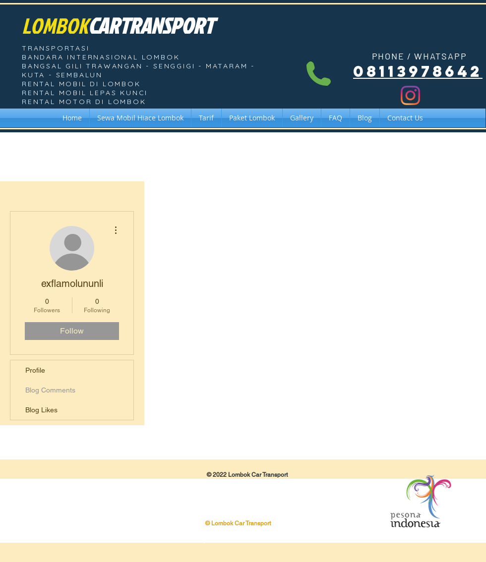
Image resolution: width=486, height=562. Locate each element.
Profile (35, 370)
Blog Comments (50, 390)
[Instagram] (410, 95)
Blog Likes (41, 410)
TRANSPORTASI (56, 48)
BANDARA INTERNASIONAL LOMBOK (101, 57)
